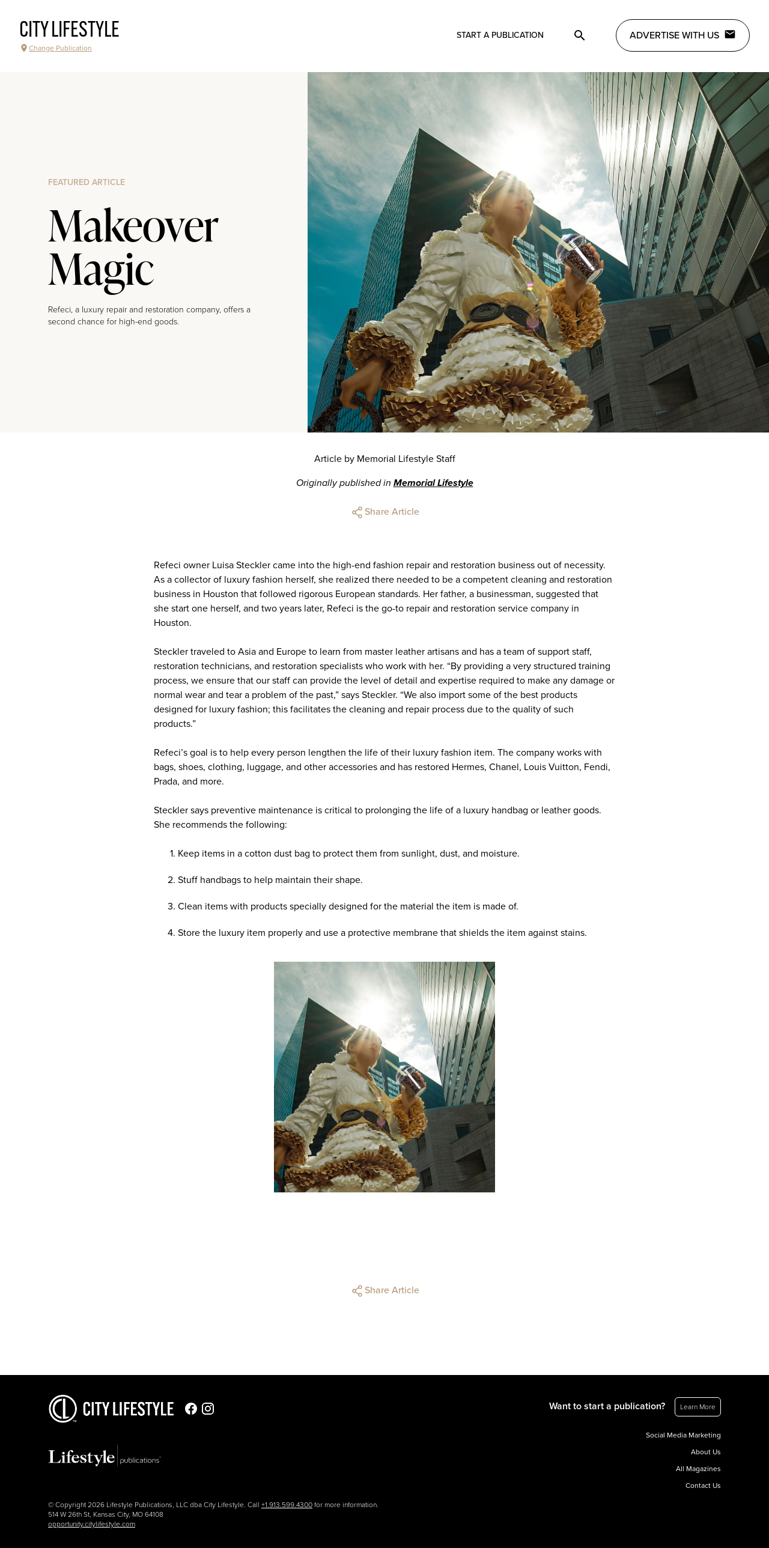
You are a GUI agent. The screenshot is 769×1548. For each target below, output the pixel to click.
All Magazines (698, 1469)
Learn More (698, 1407)
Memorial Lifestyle (433, 483)
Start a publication (500, 35)
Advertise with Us (683, 34)
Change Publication (55, 48)
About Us (706, 1452)
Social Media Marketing (683, 1435)
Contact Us (703, 1485)
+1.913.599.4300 (286, 1505)
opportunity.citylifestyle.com (91, 1524)
